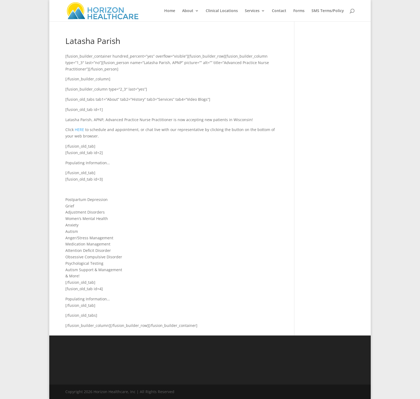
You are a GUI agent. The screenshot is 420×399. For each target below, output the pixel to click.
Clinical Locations (222, 11)
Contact (279, 11)
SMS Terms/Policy (328, 11)
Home (169, 11)
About (187, 11)
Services (252, 11)
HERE (79, 129)
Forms (299, 11)
